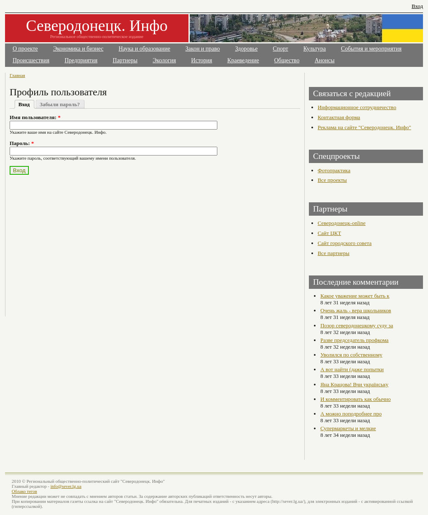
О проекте (25, 49)
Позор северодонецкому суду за (356, 325)
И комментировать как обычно (355, 399)
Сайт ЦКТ (329, 233)
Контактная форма (339, 117)
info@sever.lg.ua (66, 486)
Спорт (280, 49)
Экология (164, 60)
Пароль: (22, 143)
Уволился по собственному (351, 355)
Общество (286, 60)
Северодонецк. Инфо (97, 25)
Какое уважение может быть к (354, 296)
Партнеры (125, 60)
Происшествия (31, 60)
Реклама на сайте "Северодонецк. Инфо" (364, 127)
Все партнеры (333, 253)
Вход (417, 6)
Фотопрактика (334, 170)
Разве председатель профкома (354, 340)
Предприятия (81, 60)
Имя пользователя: (35, 117)
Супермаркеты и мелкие (348, 428)
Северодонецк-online (342, 223)
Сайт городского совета (345, 243)
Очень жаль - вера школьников (355, 310)
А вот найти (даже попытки (352, 369)
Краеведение (243, 60)
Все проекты (332, 180)
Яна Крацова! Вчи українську (354, 384)
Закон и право (203, 49)
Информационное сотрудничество (357, 107)
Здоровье (246, 49)
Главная (17, 75)
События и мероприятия (371, 49)
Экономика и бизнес (78, 49)
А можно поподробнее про (351, 413)
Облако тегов (24, 491)
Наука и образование (144, 49)
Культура (314, 49)
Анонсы (325, 60)
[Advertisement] (83, 240)
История (201, 60)
